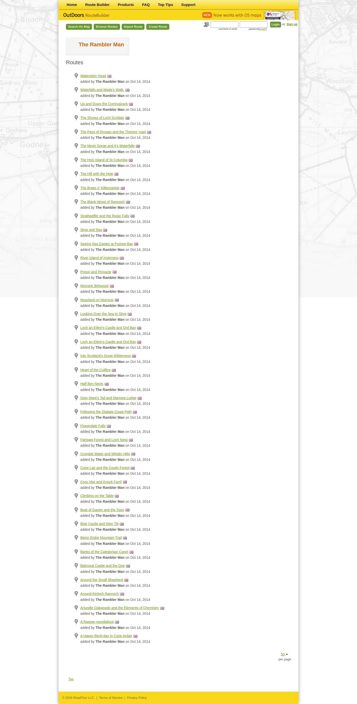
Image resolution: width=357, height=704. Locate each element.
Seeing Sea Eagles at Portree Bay (106, 244)
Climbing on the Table (97, 496)
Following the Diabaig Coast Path (106, 412)
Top (71, 679)
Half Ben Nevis (91, 384)
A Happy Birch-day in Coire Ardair (106, 636)
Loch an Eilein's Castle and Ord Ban (108, 328)
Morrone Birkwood (94, 286)
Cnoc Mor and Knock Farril (101, 482)
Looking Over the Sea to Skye (103, 314)
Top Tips (165, 4)
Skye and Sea (91, 230)
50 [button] (284, 654)
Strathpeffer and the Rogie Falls (104, 216)
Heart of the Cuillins (95, 370)
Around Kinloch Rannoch (99, 594)
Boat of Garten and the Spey (102, 510)
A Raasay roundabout (97, 622)
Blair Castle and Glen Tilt (99, 524)
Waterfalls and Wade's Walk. (102, 90)
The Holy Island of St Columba (103, 160)
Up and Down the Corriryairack (104, 104)
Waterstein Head (93, 76)
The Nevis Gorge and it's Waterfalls (107, 146)
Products (126, 4)
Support (188, 4)
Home (72, 4)
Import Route (133, 27)
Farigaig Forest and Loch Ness (104, 440)
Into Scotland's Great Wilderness (105, 356)
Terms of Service (110, 698)
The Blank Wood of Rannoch (102, 202)
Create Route (158, 27)
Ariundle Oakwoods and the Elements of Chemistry (119, 608)
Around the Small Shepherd (101, 580)
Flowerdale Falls (93, 426)
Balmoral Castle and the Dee (102, 566)
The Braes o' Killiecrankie (99, 188)
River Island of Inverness (99, 258)
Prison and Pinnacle (95, 272)
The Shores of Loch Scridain (102, 118)
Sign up (292, 24)
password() (258, 29)
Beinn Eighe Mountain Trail (101, 538)
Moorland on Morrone (97, 300)
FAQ (146, 4)
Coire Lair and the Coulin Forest (104, 468)
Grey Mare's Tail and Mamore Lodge (108, 398)
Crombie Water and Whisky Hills (105, 454)
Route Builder (97, 4)
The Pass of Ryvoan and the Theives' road (113, 132)
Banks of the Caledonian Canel (104, 552)
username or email (227, 29)
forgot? (262, 29)
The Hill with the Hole (96, 174)
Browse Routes (107, 27)
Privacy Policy (137, 698)
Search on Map (79, 27)
